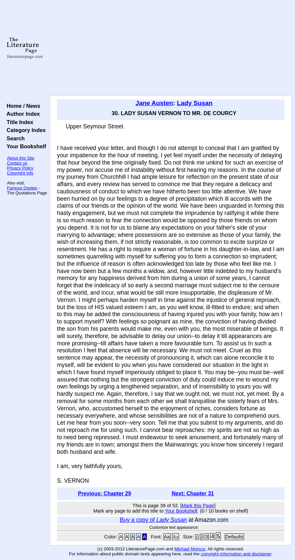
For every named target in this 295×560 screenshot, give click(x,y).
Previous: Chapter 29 (104, 493)
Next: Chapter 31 (193, 493)
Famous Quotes (22, 187)
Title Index (18, 122)
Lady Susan (195, 103)
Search (14, 138)
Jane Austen (154, 103)
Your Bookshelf (25, 146)
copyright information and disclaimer (236, 553)
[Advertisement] (170, 48)
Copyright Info (20, 173)
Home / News (22, 106)
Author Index (22, 114)
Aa (167, 536)
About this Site (20, 158)
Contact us (17, 163)
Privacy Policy (20, 168)
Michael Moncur (189, 548)
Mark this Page (198, 505)
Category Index (25, 130)
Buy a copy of (153, 520)
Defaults (234, 536)
